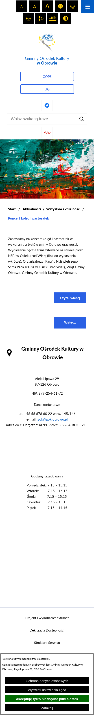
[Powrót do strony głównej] (12, 209)
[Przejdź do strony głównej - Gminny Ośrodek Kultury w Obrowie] (47, 48)
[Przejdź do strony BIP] (47, 132)
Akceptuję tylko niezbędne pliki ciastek (47, 699)
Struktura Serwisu (47, 643)
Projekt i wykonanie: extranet (47, 618)
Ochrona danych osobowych (47, 681)
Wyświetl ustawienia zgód (47, 690)
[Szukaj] (81, 119)
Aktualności (32, 209)
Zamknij (47, 708)
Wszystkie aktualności (63, 209)
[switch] (60, 6)
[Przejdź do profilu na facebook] (47, 105)
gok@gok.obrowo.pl (52, 419)
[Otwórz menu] (87, 6)
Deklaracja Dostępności (47, 630)
